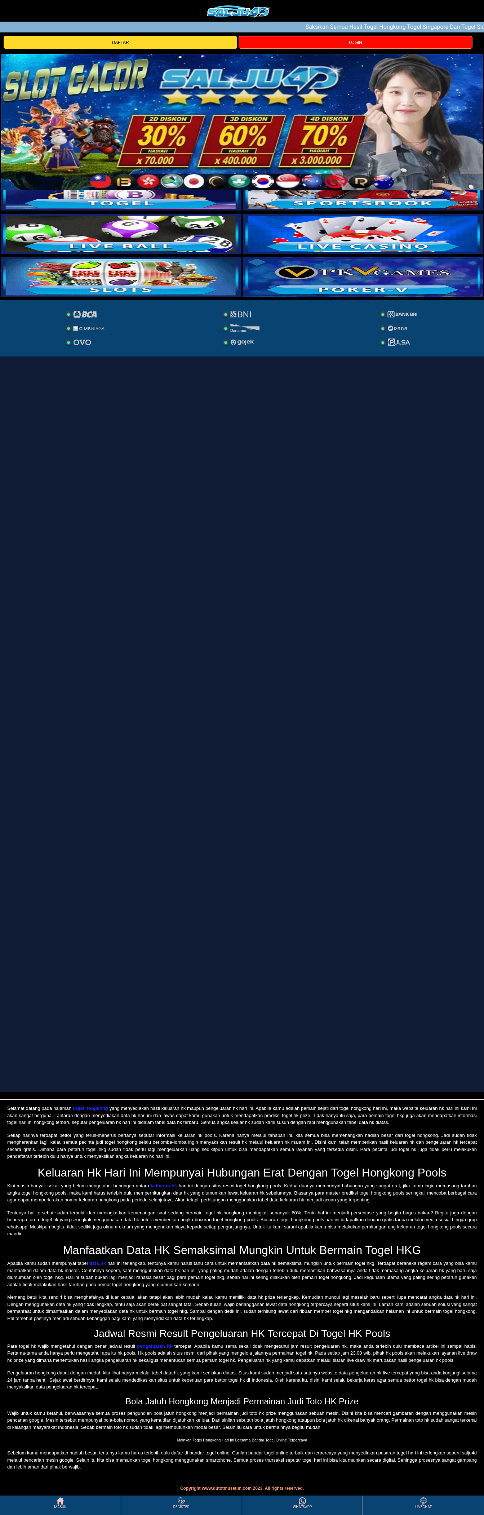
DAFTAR (120, 42)
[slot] (363, 191)
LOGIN (355, 42)
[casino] (363, 234)
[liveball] (363, 277)
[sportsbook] (121, 234)
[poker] (121, 277)
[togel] (121, 191)
